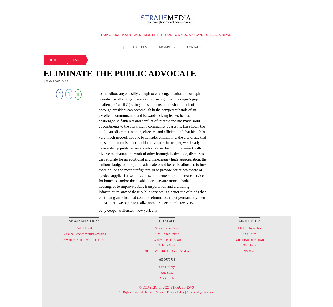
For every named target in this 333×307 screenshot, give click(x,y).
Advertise (167, 47)
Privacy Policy (175, 292)
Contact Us (196, 47)
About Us (139, 47)
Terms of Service (155, 292)
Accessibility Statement (200, 292)
